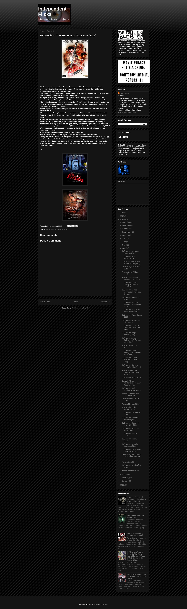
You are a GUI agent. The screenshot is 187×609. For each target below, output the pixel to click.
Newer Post (45, 302)
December (126, 222)
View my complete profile (127, 113)
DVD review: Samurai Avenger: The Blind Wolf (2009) (131, 304)
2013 (122, 216)
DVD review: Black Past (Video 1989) (130, 429)
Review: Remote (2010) (130, 470)
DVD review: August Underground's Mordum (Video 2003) (131, 353)
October (125, 229)
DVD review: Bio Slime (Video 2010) (135, 516)
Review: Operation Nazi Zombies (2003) (130, 394)
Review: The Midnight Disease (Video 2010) (131, 278)
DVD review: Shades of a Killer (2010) (131, 321)
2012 (122, 219)
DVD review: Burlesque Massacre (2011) (130, 252)
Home (75, 302)
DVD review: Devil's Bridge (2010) (129, 257)
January (125, 481)
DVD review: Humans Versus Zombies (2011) (131, 366)
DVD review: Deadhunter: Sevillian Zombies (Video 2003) (136, 576)
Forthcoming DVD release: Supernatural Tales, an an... (131, 457)
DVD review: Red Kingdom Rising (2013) (131, 389)
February (125, 478)
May (124, 245)
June (124, 242)
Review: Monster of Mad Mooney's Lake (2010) (131, 263)
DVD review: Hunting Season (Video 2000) (135, 535)
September (126, 232)
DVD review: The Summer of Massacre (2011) (131, 450)
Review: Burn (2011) (129, 462)
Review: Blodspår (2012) (131, 404)
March (124, 474)
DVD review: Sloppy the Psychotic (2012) (130, 419)
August (125, 235)
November (126, 225)
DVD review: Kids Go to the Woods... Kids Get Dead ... (131, 328)
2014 (122, 213)
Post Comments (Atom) (80, 308)
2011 (122, 485)
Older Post (105, 302)
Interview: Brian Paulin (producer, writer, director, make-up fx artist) (136, 499)
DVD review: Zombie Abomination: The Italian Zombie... (132, 292)
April (124, 248)
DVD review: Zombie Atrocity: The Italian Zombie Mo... (130, 285)
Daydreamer (125, 93)
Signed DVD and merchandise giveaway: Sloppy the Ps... (131, 383)
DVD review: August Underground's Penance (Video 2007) (132, 340)
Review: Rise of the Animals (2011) (129, 408)
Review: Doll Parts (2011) (131, 378)
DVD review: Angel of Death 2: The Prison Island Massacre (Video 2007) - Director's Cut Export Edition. (136, 556)
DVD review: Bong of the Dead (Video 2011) (131, 311)
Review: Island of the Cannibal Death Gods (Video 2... (131, 372)
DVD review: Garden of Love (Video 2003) (130, 424)
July (124, 238)
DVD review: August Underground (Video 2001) (130, 360)
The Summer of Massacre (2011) (56, 229)
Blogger (105, 604)
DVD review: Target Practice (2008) (129, 334)
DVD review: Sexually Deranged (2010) (130, 445)
